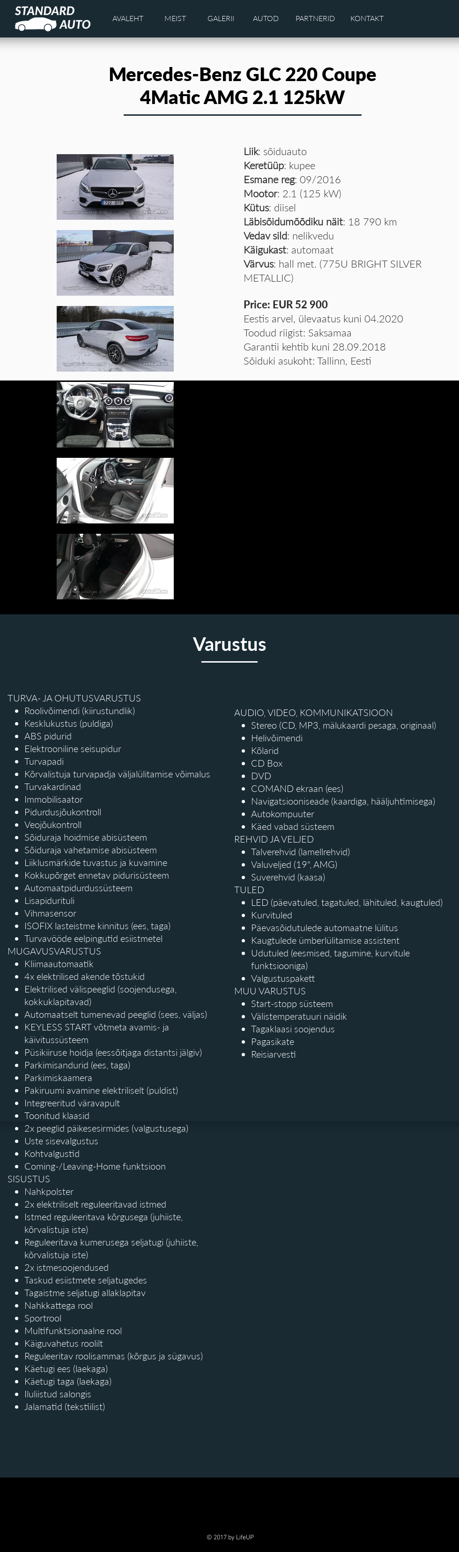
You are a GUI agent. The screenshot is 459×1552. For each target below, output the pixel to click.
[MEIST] (175, 18)
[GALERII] (221, 18)
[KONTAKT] (367, 18)
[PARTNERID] (315, 18)
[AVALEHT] (128, 18)
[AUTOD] (266, 18)
